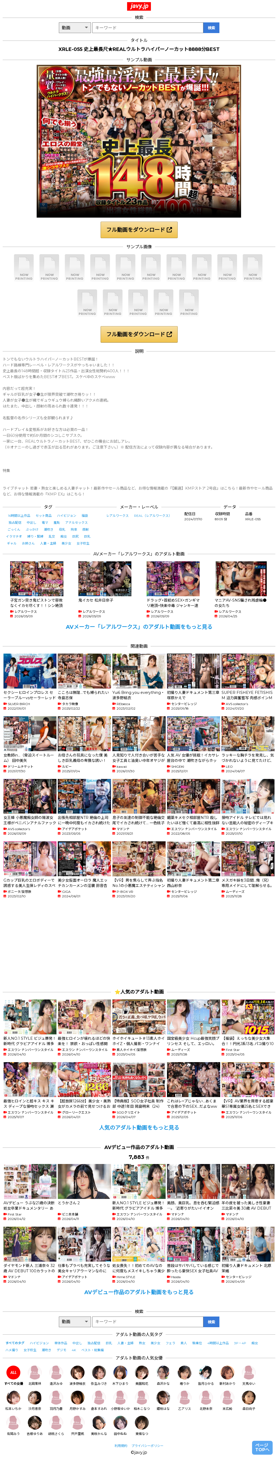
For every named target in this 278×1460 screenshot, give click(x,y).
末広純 (227, 1401)
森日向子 (249, 1401)
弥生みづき (99, 1376)
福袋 (85, 516)
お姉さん (28, 543)
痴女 (63, 536)
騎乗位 (197, 1343)
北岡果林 (35, 1376)
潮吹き (49, 529)
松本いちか (13, 1401)
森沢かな (163, 1376)
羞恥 (57, 523)
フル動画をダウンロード (139, 230)
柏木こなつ (142, 1401)
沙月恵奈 (35, 1401)
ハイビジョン (66, 516)
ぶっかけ (32, 529)
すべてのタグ (14, 1343)
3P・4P (240, 1343)
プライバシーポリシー (147, 1446)
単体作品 (60, 1343)
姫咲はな (163, 1401)
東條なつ (142, 1426)
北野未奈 (206, 1401)
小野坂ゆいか (120, 1401)
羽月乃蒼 (56, 1401)
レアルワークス (117, 516)
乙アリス (185, 1401)
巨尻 (75, 536)
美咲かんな (99, 1426)
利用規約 (121, 1446)
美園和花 (142, 1376)
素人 (184, 1343)
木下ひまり (120, 1376)
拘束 (74, 529)
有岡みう (13, 1426)
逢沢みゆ (56, 1376)
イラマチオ (14, 536)
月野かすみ (78, 1401)
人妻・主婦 (48, 543)
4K (74, 1350)
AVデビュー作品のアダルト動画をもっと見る (139, 1292)
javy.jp (139, 6)
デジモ (61, 1350)
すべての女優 (13, 1376)
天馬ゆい (249, 1376)
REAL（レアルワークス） (153, 516)
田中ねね (120, 1426)
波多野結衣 (78, 1376)
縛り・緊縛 (35, 536)
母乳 (62, 529)
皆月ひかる (206, 1376)
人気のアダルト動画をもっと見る (139, 1127)
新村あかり (227, 1376)
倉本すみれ (99, 1401)
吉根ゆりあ (35, 1426)
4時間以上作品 (218, 1343)
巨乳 (87, 536)
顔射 (85, 529)
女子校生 (83, 543)
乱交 (52, 536)
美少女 (66, 543)
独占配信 (15, 523)
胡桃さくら (56, 1426)
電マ (45, 523)
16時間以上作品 (19, 516)
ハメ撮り (11, 1350)
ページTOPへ (262, 1447)
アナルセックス (76, 523)
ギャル (12, 543)
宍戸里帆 (78, 1426)
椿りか (185, 1376)
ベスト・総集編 (92, 1350)
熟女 (142, 1343)
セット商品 (44, 516)
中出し (31, 523)
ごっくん (13, 529)
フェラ (170, 1343)
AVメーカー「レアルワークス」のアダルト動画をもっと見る (139, 627)
